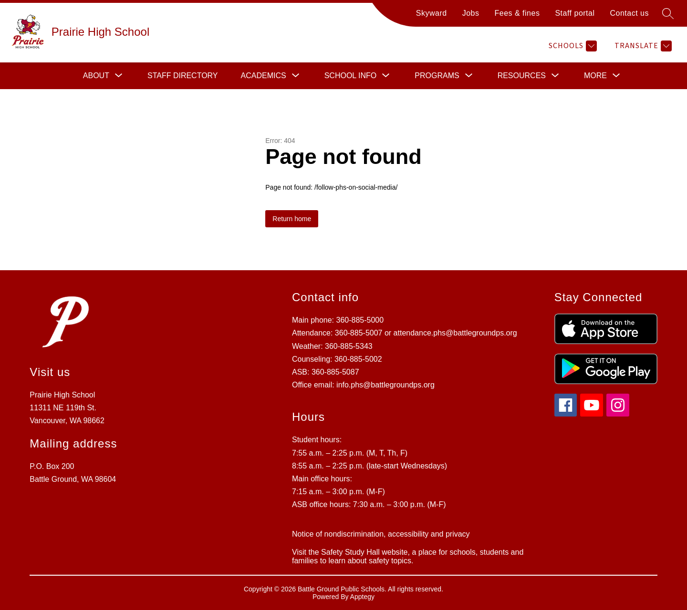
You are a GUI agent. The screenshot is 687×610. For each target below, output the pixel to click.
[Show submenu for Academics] (263, 75)
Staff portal (574, 13)
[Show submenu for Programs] (437, 75)
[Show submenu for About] (96, 75)
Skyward (431, 13)
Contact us (629, 13)
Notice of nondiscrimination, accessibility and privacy (381, 534)
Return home (291, 219)
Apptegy (362, 596)
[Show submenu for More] (595, 75)
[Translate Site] (642, 46)
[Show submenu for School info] (350, 75)
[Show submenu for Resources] (522, 75)
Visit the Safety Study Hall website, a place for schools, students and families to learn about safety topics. (407, 556)
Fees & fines (517, 13)
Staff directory (182, 75)
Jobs (470, 13)
